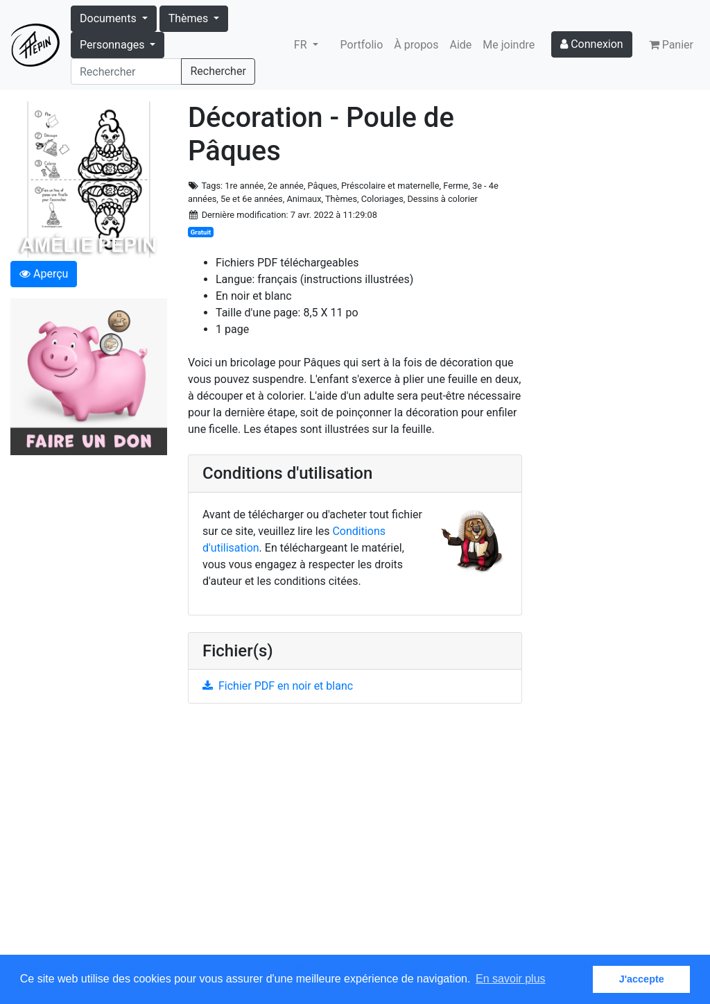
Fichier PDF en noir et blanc (277, 685)
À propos (416, 44)
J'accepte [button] (641, 979)
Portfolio (361, 44)
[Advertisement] (355, 837)
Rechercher (217, 71)
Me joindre (509, 44)
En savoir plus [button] (511, 979)
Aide (461, 44)
